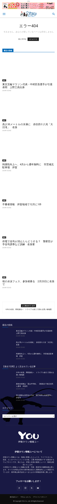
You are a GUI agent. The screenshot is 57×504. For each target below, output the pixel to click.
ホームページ (33, 39)
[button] (4, 14)
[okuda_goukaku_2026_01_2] (28, 9)
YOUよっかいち (26, 497)
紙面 (4, 160)
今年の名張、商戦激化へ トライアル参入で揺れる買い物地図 (28, 309)
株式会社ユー (14, 497)
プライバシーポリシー (40, 497)
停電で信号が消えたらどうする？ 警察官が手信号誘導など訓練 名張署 (27, 243)
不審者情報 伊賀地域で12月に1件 (21, 204)
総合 (4, 80)
